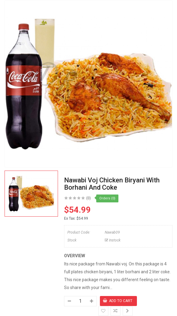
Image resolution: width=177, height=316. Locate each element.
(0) (88, 198)
